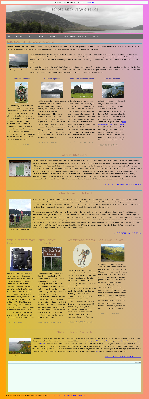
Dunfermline (125, 341)
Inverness (134, 341)
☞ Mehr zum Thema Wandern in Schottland (122, 184)
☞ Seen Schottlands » (108, 145)
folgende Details (89, 2)
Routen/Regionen (69, 36)
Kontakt (62, 395)
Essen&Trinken (40, 36)
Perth (34, 344)
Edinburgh (89, 341)
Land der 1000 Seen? (112, 78)
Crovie (97, 351)
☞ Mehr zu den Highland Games (127, 233)
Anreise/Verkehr (53, 36)
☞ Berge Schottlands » (108, 313)
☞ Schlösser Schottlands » (80, 142)
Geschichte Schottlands (81, 239)
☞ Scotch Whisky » (15, 322)
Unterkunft (82, 36)
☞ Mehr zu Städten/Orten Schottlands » (123, 357)
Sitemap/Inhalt (94, 36)
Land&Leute (19, 36)
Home (10, 36)
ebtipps (81, 395)
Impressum (53, 395)
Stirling (42, 344)
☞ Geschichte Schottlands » (80, 322)
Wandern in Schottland (74, 154)
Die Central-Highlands (52, 78)
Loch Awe (120, 124)
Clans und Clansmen (21, 78)
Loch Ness (109, 124)
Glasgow (99, 341)
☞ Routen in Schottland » (49, 322)
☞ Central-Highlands (47, 142)
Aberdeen (109, 341)
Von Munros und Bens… (111, 239)
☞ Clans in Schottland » (18, 144)
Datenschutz (71, 395)
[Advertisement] (74, 378)
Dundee (117, 341)
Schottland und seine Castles (82, 78)
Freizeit (29, 36)
